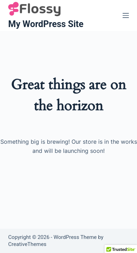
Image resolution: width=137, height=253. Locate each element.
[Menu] (126, 15)
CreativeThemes (27, 244)
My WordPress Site (45, 24)
